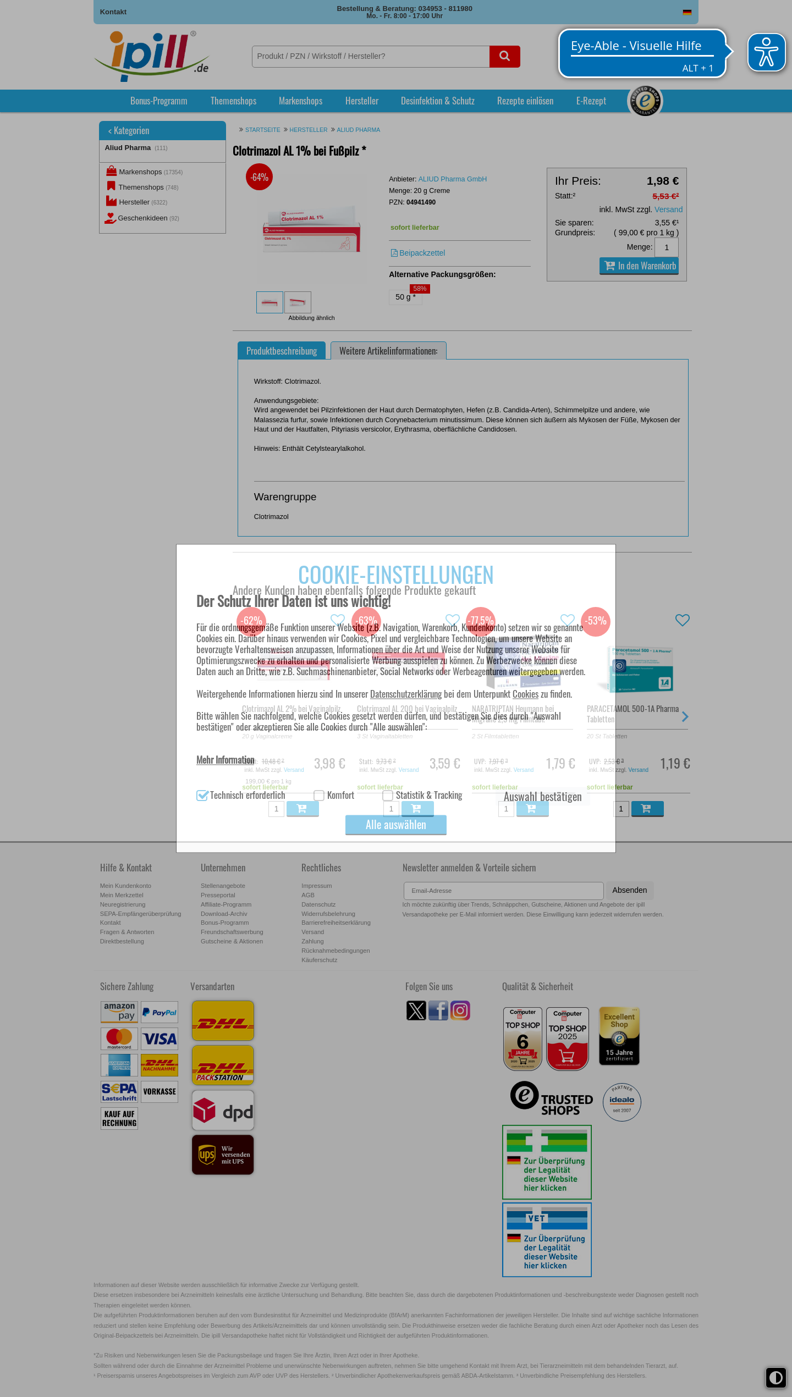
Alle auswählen (396, 824)
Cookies (525, 693)
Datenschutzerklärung (406, 693)
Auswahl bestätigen (543, 796)
